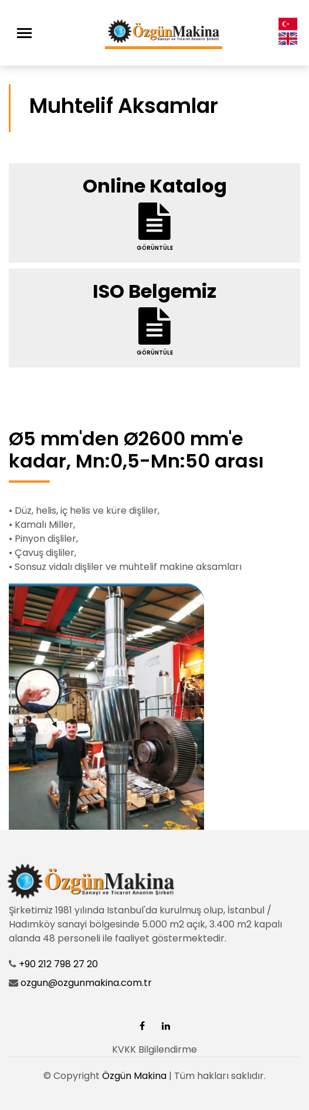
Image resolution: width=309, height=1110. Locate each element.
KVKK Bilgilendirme (154, 1049)
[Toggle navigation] (24, 33)
